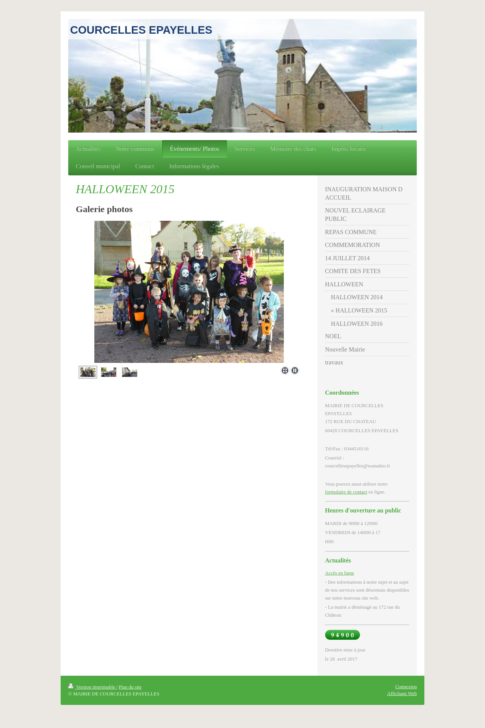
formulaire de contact (346, 492)
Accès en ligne (339, 573)
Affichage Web (402, 693)
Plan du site (130, 687)
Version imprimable (92, 687)
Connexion (406, 686)
